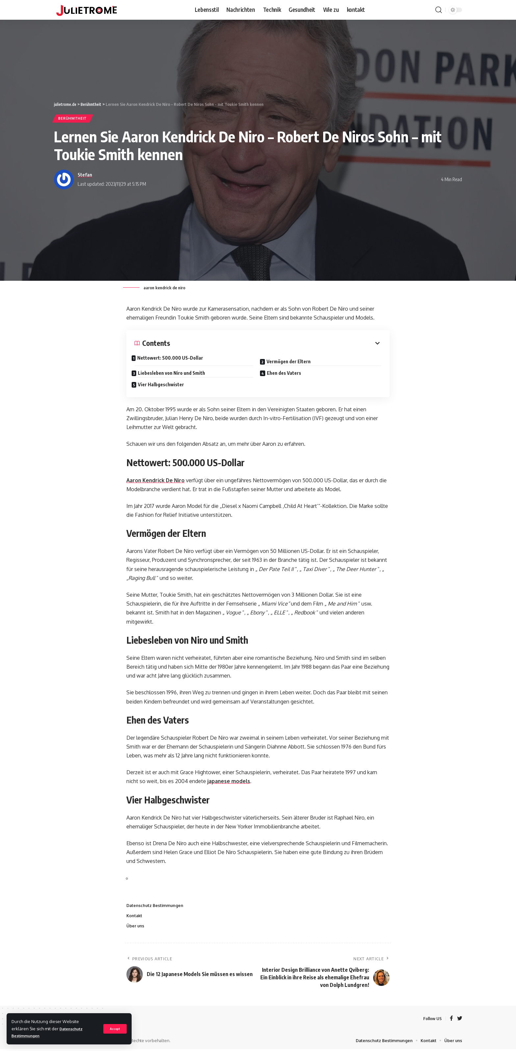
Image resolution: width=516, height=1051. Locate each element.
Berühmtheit (74, 118)
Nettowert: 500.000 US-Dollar (173, 358)
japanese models (229, 782)
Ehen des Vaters (287, 372)
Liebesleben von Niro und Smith (174, 372)
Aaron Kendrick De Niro (156, 481)
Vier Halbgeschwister (164, 384)
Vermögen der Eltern (292, 361)
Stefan (85, 175)
